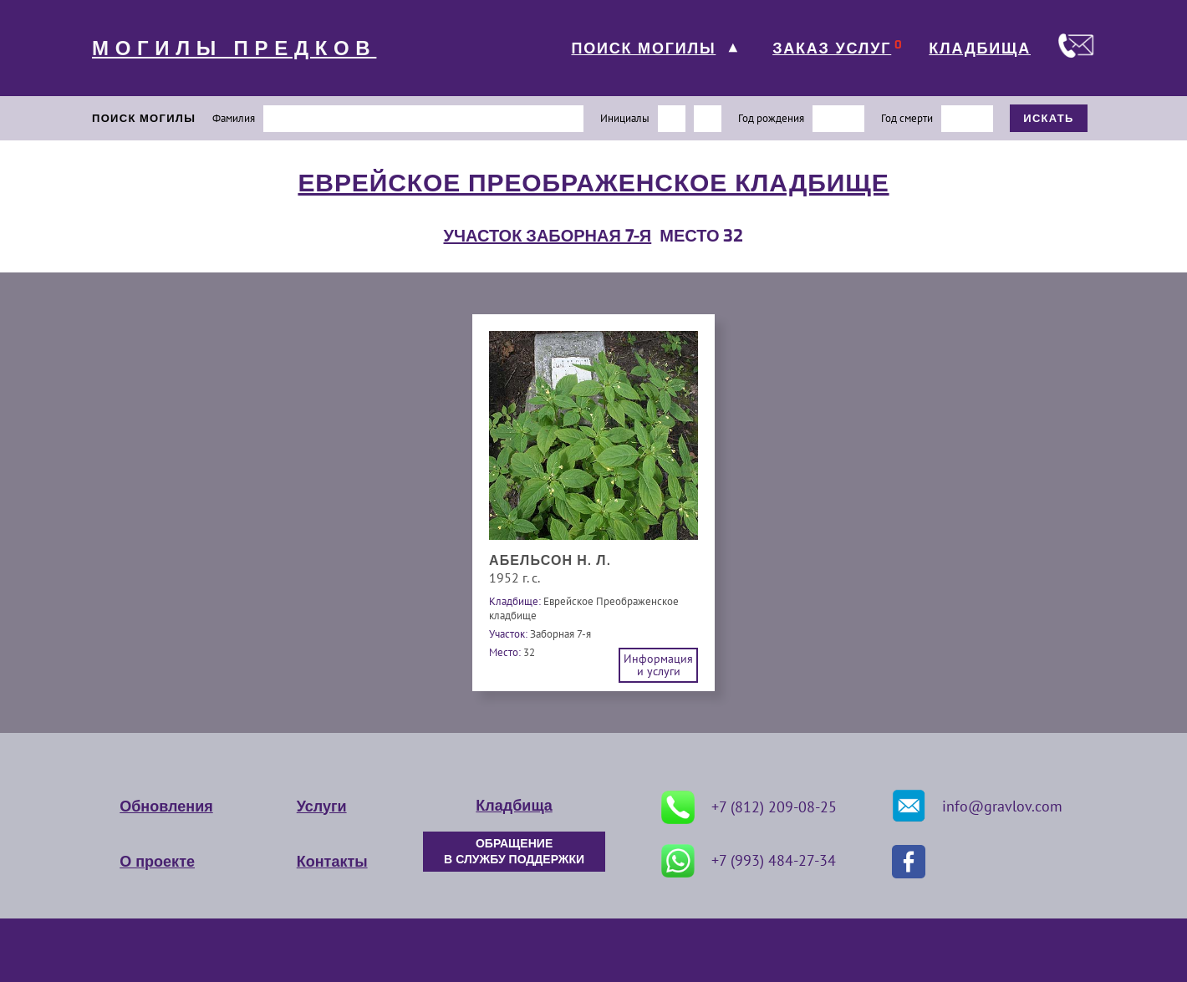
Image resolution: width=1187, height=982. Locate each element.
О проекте (157, 862)
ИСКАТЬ (1048, 118)
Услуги (322, 806)
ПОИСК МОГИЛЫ (643, 48)
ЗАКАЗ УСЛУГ (831, 48)
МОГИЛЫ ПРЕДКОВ (234, 48)
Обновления (166, 806)
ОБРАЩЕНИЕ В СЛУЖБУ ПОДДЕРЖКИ (514, 852)
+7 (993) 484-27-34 (748, 861)
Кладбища (514, 806)
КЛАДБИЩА (980, 48)
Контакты (332, 862)
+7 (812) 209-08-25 (749, 807)
